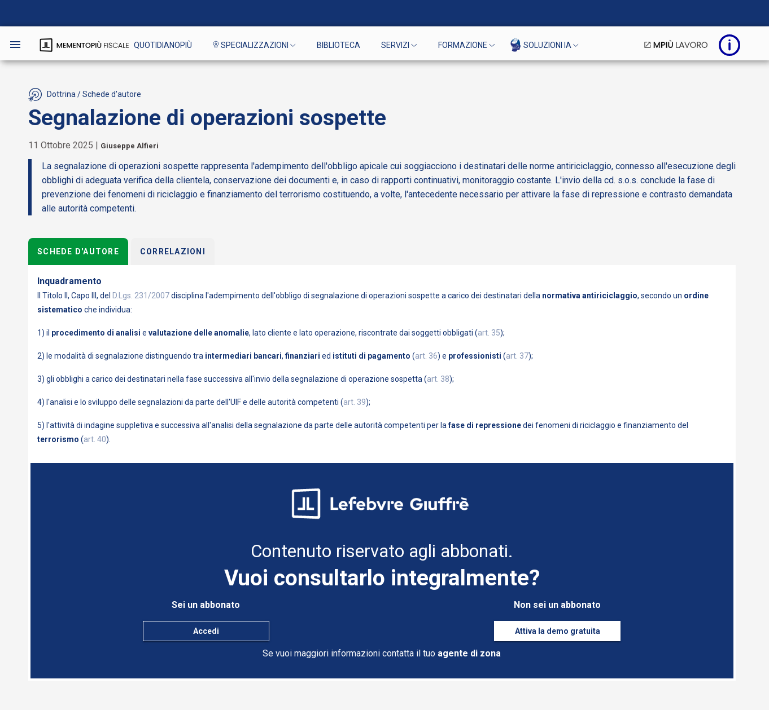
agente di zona (469, 653)
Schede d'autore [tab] (78, 251)
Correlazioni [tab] (172, 251)
